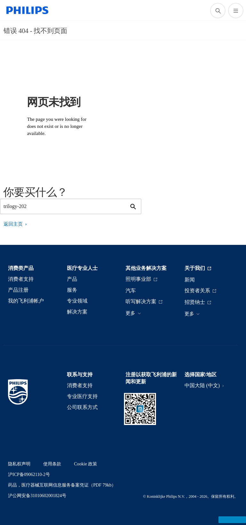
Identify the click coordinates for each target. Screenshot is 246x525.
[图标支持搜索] (218, 10)
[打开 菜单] (235, 10)
